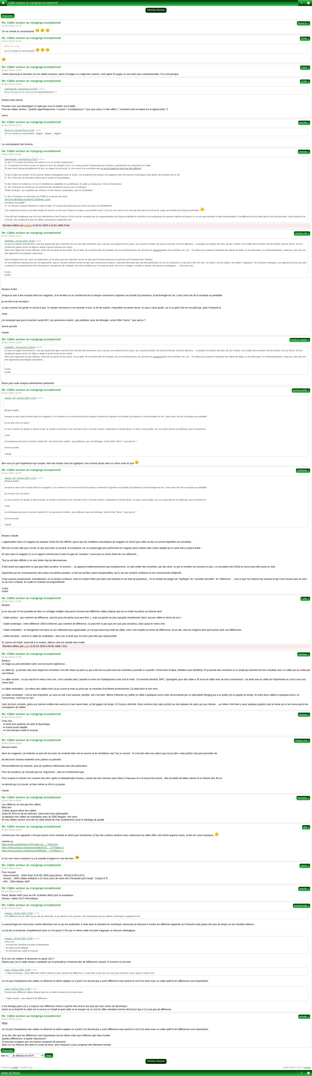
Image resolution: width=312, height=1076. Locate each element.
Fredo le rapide (300, 340)
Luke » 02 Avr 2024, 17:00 (17, 970)
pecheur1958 (301, 390)
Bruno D (303, 23)
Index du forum (10, 1072)
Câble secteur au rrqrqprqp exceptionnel (33, 2)
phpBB (15, 1067)
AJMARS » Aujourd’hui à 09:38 (20, 347)
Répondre (7, 16)
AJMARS (303, 470)
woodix (304, 122)
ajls (306, 827)
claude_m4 (302, 233)
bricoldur (303, 798)
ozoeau (304, 151)
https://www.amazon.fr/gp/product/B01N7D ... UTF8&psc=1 (33, 847)
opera (305, 865)
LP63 (305, 67)
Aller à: (4, 1055)
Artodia (307, 1067)
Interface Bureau (156, 10)
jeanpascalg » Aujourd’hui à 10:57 (21, 89)
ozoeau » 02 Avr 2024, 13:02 (19, 913)
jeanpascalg (301, 905)
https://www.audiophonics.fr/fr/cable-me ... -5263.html (30, 844)
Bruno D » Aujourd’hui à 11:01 (19, 130)
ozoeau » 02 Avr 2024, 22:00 (19, 938)
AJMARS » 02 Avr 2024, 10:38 (19, 241)
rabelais (303, 654)
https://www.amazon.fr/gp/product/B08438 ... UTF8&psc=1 (32, 850)
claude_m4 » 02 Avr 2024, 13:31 (20, 398)
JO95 (305, 38)
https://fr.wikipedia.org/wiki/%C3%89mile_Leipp (28, 199)
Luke (305, 598)
